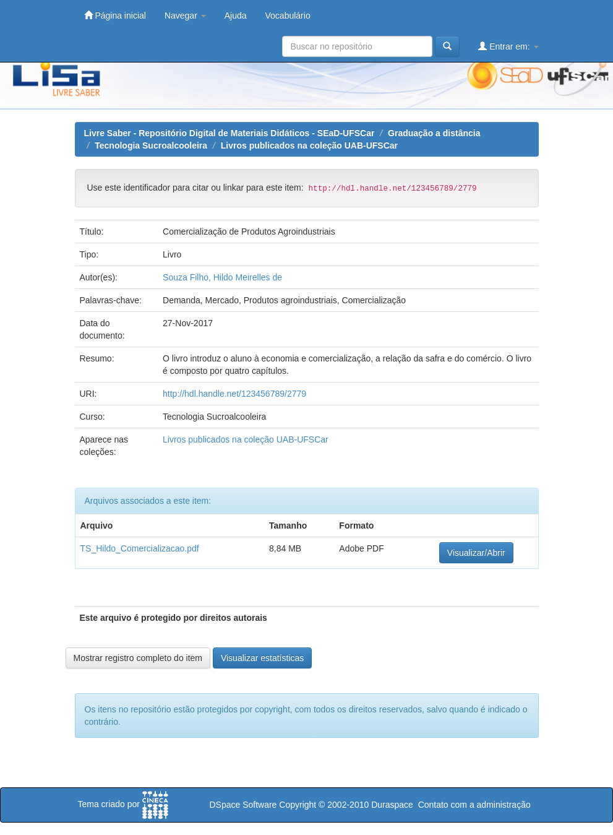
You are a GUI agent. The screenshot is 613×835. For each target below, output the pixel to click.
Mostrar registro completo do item (138, 658)
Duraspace (392, 805)
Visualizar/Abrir (476, 553)
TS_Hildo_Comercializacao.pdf (139, 548)
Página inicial (115, 15)
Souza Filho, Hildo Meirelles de (222, 277)
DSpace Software (242, 805)
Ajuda (236, 15)
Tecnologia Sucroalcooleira (151, 145)
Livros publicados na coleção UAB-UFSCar (309, 145)
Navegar (185, 15)
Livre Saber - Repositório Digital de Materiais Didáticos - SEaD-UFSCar (229, 133)
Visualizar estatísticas (262, 658)
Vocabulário (288, 15)
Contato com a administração (474, 805)
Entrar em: (508, 46)
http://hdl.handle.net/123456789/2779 (234, 394)
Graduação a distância (434, 133)
